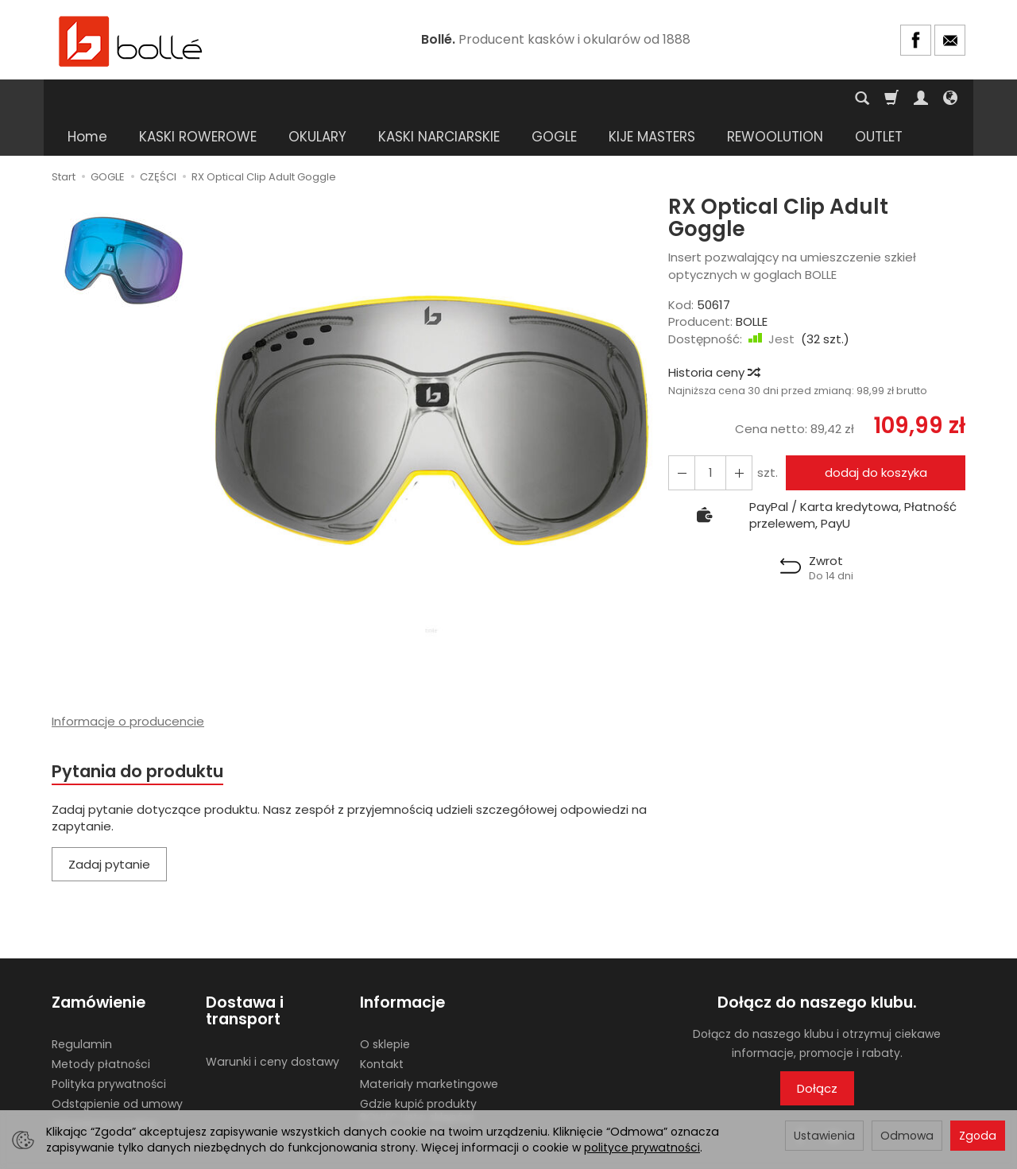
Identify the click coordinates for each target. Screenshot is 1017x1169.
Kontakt (382, 1026)
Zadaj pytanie (109, 826)
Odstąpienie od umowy (117, 1066)
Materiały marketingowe (429, 1046)
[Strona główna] (131, 40)
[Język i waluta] (950, 98)
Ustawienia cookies (105, 1085)
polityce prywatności (642, 1147)
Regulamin (82, 1006)
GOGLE (554, 98)
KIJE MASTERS (652, 98)
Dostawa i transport (245, 973)
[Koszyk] (891, 98)
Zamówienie (98, 964)
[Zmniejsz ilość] (738, 434)
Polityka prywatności (109, 1046)
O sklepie (385, 1006)
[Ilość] (710, 434)
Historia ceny (713, 334)
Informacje (402, 964)
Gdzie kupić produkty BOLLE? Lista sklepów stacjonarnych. (418, 1079)
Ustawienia (824, 1136)
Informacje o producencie (128, 683)
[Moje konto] (921, 98)
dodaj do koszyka (876, 434)
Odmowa (907, 1136)
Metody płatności (101, 1026)
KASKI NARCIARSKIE (439, 98)
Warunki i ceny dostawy (272, 1024)
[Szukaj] (862, 98)
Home (87, 98)
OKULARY (317, 98)
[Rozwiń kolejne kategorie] (735, 98)
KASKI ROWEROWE (198, 98)
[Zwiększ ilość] (681, 434)
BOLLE (752, 283)
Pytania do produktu (137, 733)
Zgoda (977, 1136)
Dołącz (817, 1050)
